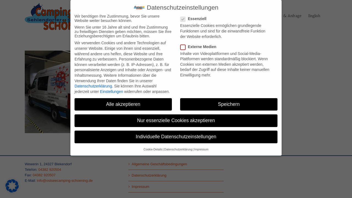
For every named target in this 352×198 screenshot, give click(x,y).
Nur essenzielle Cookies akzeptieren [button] (176, 117)
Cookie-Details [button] (153, 146)
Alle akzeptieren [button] (123, 101)
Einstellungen (111, 88)
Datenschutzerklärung (93, 83)
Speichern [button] (229, 101)
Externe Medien (200, 43)
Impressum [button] (201, 146)
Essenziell (195, 15)
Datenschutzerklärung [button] (178, 146)
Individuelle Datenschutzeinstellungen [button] (176, 133)
